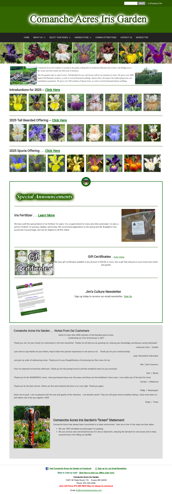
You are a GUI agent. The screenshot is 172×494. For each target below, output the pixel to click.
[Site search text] (131, 3)
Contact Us (126, 37)
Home (26, 37)
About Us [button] (39, 37)
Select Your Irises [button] (60, 37)
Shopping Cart (156, 3)
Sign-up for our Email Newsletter (112, 468)
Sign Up (128, 296)
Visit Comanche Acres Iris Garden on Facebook (70, 468)
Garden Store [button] (83, 37)
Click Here (52, 90)
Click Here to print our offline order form (96, 473)
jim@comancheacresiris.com (89, 490)
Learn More (46, 215)
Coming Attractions (105, 37)
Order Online (119, 257)
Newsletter (142, 37)
